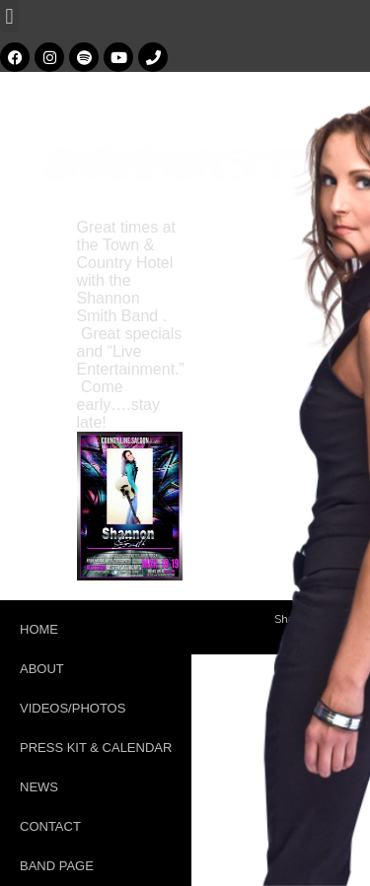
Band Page (57, 865)
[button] (9, 16)
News (39, 787)
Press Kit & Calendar (96, 747)
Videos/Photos (72, 708)
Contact (50, 826)
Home (39, 629)
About (42, 668)
